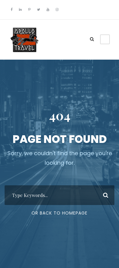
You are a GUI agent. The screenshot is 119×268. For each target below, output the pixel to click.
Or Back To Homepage (59, 213)
